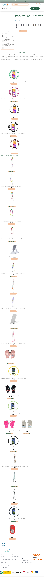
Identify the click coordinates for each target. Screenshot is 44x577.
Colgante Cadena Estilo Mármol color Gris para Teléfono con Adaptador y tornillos (14, 501)
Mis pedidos (14, 554)
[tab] (22, 544)
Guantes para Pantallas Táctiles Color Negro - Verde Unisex (11, 395)
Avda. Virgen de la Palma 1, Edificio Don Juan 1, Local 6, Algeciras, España (27, 556)
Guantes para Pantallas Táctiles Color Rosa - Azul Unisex (10, 360)
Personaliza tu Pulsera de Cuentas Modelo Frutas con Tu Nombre (11, 221)
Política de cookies (4, 564)
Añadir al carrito (23, 30)
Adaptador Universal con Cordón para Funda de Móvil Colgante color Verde (13, 413)
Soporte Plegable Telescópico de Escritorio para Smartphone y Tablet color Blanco (14, 256)
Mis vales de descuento (16, 556)
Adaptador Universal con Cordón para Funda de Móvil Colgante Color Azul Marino (14, 518)
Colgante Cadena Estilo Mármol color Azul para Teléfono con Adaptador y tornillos (14, 483)
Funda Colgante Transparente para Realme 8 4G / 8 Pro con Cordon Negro (13, 133)
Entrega (3, 543)
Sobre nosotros (4, 554)
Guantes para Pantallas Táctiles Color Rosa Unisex (9, 430)
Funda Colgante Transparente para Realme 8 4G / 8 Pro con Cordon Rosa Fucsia (14, 98)
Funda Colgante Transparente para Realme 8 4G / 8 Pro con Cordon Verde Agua (14, 81)
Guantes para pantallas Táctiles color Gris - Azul (26, 430)
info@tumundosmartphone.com (27, 562)
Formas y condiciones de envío (5, 560)
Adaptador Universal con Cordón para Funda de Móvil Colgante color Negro (13, 448)
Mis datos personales (15, 559)
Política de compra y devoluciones (4, 562)
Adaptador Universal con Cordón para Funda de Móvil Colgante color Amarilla (14, 378)
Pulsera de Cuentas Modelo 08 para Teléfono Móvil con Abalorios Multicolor (13, 343)
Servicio (3, 545)
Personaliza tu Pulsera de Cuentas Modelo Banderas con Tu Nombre (12, 238)
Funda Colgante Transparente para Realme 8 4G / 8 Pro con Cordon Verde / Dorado (15, 116)
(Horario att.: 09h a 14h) (26, 558)
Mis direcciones (14, 557)
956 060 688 (25, 560)
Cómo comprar (3, 557)
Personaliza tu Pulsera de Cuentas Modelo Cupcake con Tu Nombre (12, 203)
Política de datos (4, 567)
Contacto (2, 556)
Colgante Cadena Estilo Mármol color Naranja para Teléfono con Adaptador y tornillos (15, 466)
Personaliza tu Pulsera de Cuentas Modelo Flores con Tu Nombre (11, 186)
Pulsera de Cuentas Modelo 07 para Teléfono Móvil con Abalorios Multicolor (13, 308)
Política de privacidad (5, 565)
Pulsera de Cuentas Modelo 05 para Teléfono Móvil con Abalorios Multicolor (13, 273)
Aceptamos (35, 557)
